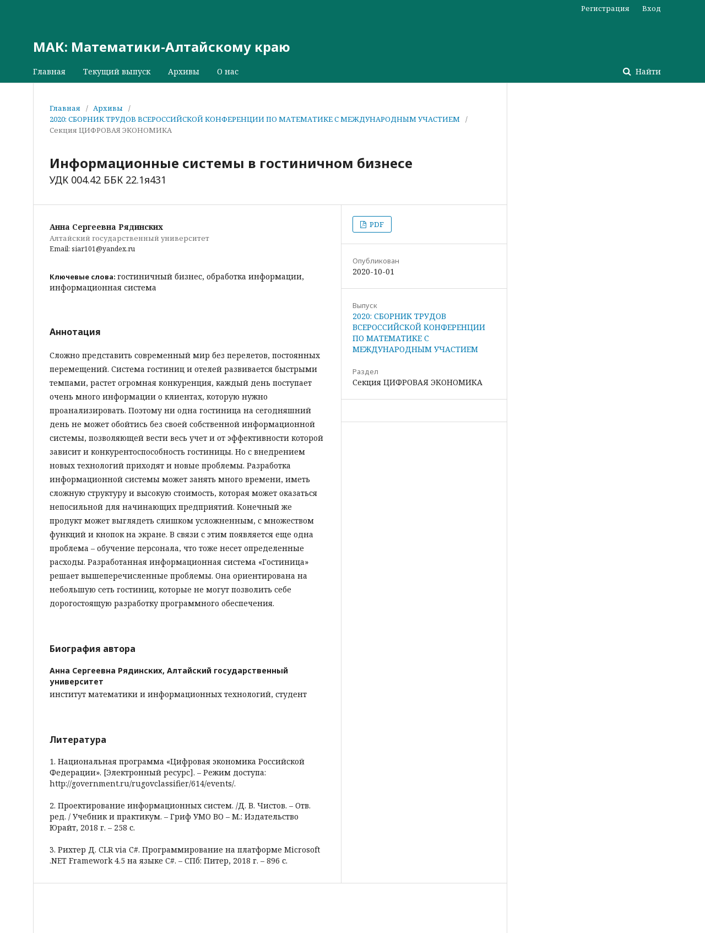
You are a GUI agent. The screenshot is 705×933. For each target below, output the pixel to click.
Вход (651, 8)
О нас (227, 71)
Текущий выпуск (116, 71)
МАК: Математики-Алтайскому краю (161, 46)
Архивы (183, 71)
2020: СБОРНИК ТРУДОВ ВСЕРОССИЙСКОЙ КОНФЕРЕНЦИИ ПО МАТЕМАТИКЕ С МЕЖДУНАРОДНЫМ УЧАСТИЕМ (255, 119)
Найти (647, 71)
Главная (49, 71)
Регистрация (605, 8)
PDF (376, 224)
